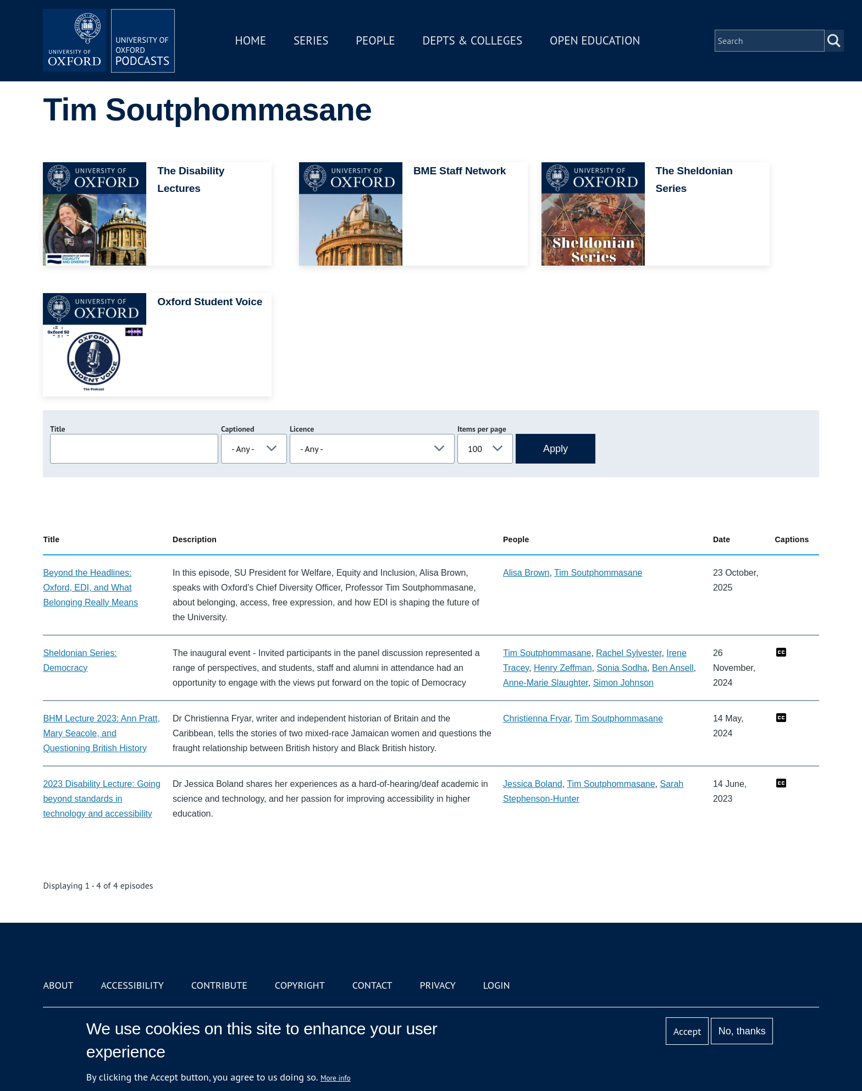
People (375, 40)
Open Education (595, 40)
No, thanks (742, 1031)
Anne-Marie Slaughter (545, 682)
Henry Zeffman (563, 668)
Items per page (481, 429)
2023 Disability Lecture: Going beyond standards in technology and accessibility (101, 798)
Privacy (438, 985)
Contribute (219, 985)
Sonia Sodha (621, 668)
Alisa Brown (526, 572)
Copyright (300, 985)
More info (336, 1078)
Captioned (238, 429)
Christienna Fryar (536, 718)
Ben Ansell (673, 668)
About (58, 985)
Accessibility (132, 985)
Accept (687, 1031)
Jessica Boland (532, 784)
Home (250, 40)
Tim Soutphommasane (598, 572)
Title (57, 429)
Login (496, 985)
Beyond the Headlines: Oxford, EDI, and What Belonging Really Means (90, 587)
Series (311, 40)
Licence (302, 429)
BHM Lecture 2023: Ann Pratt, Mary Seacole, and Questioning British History (101, 733)
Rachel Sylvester (628, 653)
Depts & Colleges (473, 40)
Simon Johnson (623, 682)
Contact (372, 985)
